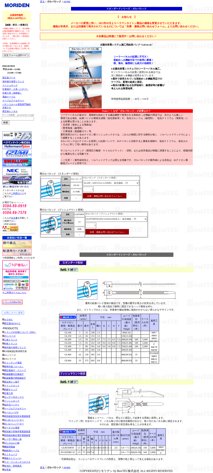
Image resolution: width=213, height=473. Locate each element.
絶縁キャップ (10, 389)
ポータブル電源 (11, 427)
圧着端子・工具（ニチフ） (15, 89)
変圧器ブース (8, 77)
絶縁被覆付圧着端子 (14, 374)
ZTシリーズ (10, 336)
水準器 (7, 469)
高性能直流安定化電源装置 (17, 416)
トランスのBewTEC (12, 302)
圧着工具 (8, 393)
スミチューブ (10, 454)
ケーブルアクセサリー (13, 100)
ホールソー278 (11, 412)
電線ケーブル (8, 97)
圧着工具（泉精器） (12, 93)
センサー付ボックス (14, 397)
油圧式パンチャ (11, 405)
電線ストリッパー (13, 458)
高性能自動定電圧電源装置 (17, 435)
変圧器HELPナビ (12, 323)
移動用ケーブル (11, 450)
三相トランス (10, 340)
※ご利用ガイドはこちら (14, 292)
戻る (42, 1)
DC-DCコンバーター (14, 420)
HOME (67, 1)
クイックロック (11, 385)
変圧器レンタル (10, 111)
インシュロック (10, 85)
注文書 (14, 218)
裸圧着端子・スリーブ (15, 370)
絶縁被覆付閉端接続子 (15, 378)
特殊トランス (10, 343)
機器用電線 (9, 447)
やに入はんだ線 (11, 443)
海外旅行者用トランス (13, 81)
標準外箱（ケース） (14, 366)
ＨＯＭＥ (8, 319)
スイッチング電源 (13, 362)
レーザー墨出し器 (13, 439)
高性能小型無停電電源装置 (17, 431)
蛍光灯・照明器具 (13, 466)
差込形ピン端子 (11, 382)
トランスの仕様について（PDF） (20, 332)
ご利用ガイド (17, 193)
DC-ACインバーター (14, 424)
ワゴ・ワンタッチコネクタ (17, 462)
